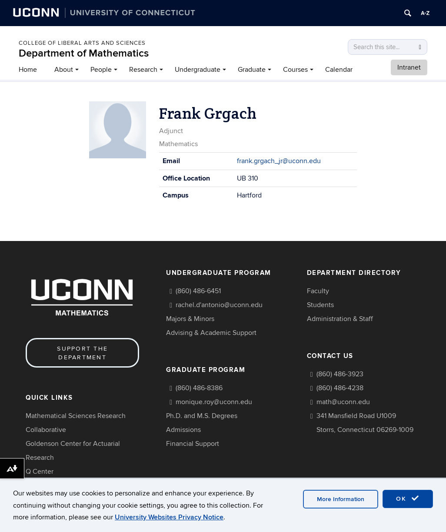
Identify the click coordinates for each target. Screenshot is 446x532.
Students (320, 305)
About (63, 69)
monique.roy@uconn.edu (214, 402)
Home (28, 69)
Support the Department (82, 353)
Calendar (339, 69)
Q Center (39, 471)
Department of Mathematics (84, 53)
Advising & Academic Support (211, 332)
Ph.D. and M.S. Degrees (201, 416)
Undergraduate (197, 69)
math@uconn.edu (343, 402)
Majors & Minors (190, 319)
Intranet (409, 67)
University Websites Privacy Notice (169, 517)
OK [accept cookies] (407, 498)
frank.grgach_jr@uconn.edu (279, 161)
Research (143, 69)
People (101, 69)
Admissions (183, 429)
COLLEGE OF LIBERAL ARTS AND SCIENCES (82, 43)
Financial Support (192, 443)
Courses (295, 69)
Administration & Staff (340, 319)
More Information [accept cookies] (340, 499)
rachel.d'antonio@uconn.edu (219, 305)
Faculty (318, 291)
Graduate (252, 69)
